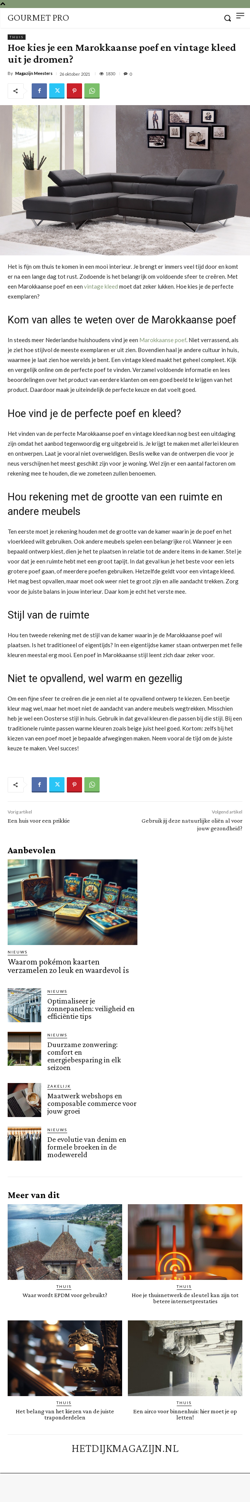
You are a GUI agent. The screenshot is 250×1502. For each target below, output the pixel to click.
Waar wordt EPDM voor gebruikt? (65, 1295)
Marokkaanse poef (162, 339)
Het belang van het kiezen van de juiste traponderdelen (65, 1414)
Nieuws (17, 952)
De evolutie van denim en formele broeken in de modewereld (86, 1147)
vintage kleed (101, 286)
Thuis (17, 37)
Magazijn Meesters (34, 73)
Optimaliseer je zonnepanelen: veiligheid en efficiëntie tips (91, 1008)
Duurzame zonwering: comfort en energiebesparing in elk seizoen (84, 1056)
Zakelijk (59, 1086)
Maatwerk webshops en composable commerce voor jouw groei (92, 1103)
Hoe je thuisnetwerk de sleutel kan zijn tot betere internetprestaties (185, 1298)
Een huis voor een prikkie (39, 820)
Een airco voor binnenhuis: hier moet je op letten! (185, 1414)
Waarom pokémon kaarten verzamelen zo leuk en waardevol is (68, 966)
